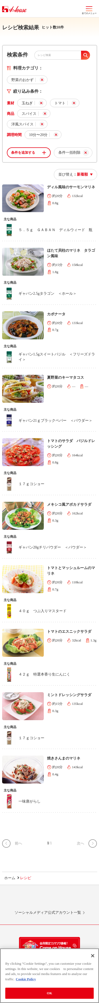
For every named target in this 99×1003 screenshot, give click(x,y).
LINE (19, 900)
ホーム (9, 878)
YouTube (79, 900)
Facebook (59, 900)
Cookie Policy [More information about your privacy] (26, 980)
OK (49, 994)
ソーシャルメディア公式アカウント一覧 (48, 913)
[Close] (92, 956)
